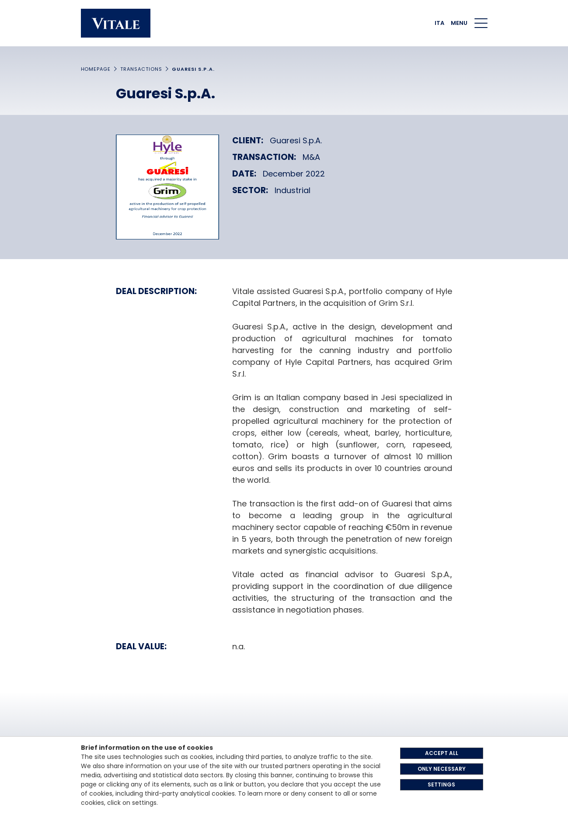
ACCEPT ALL (441, 753)
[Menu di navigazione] (481, 23)
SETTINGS (441, 784)
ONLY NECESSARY (442, 768)
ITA (439, 23)
